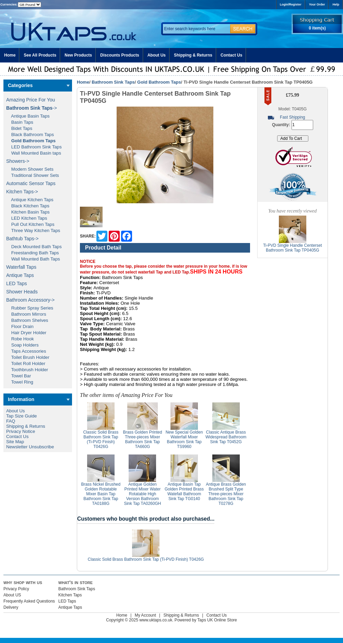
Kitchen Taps (70, 595)
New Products (78, 55)
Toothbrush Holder (27, 369)
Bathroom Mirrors (26, 314)
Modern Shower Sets (30, 169)
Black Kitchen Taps (27, 205)
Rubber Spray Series (29, 308)
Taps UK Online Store (217, 620)
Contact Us (231, 55)
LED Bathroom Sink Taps (34, 146)
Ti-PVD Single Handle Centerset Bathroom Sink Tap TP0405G (292, 248)
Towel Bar (18, 375)
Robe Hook (20, 338)
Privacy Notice (20, 431)
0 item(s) (317, 28)
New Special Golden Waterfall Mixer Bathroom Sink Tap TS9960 (184, 439)
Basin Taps (19, 122)
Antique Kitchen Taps (30, 199)
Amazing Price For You (30, 99)
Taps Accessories (26, 351)
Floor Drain (20, 326)
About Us (156, 55)
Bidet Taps (19, 128)
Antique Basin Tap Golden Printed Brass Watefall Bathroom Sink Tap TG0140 (184, 491)
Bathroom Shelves (27, 320)
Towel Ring (19, 382)
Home (9, 55)
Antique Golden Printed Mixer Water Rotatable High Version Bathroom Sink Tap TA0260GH (142, 494)
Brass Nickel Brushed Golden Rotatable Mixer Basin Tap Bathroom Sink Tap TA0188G (100, 494)
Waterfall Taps (21, 267)
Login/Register (290, 4)
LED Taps (16, 283)
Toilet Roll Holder (25, 363)
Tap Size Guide (21, 415)
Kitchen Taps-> (22, 191)
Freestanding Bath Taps (32, 252)
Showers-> (17, 161)
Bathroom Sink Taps (113, 82)
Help (335, 4)
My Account (145, 615)
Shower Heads (22, 291)
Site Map (15, 441)
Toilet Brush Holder (27, 357)
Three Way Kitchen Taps (33, 230)
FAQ (10, 421)
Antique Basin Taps (28, 116)
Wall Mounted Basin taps (33, 153)
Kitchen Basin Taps (28, 212)
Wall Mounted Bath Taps (33, 259)
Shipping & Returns (193, 55)
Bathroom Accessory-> (30, 300)
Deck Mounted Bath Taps (34, 246)
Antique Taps (20, 275)
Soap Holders (22, 345)
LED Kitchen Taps (26, 218)
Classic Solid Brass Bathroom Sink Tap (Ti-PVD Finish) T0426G (100, 439)
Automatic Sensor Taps (31, 183)
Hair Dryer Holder (26, 332)
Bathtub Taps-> (22, 238)
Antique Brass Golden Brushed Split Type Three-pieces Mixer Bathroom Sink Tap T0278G (226, 494)
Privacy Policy (16, 588)
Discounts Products (119, 55)
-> (31, 108)
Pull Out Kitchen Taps (30, 224)
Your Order (317, 4)
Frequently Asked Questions (29, 601)
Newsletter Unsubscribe (30, 446)
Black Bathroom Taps (30, 134)
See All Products (40, 55)
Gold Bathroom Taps (159, 82)
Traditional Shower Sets (32, 175)
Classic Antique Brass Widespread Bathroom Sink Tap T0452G (225, 437)
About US (12, 595)
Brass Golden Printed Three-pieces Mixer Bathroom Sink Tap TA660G (142, 439)
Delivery (10, 607)
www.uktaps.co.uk (155, 620)
